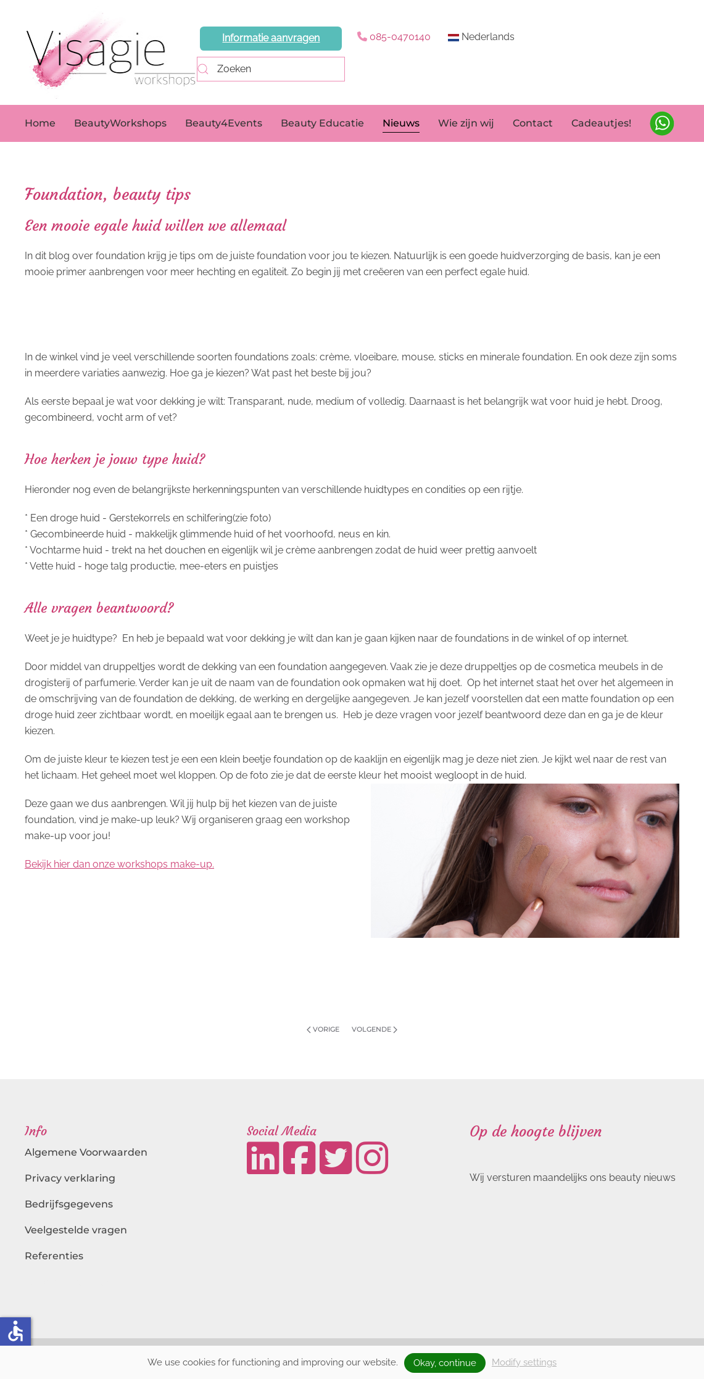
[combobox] (271, 69)
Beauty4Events (223, 123)
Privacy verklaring (70, 1178)
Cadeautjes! (601, 123)
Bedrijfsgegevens (69, 1204)
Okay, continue (444, 1363)
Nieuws (401, 123)
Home (40, 123)
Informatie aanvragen (271, 38)
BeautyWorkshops (120, 123)
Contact (533, 123)
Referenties (54, 1256)
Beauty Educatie (322, 123)
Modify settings (524, 1362)
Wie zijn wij (466, 123)
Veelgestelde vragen (76, 1230)
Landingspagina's (69, 1282)
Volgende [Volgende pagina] (374, 1029)
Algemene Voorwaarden (86, 1152)
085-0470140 (400, 37)
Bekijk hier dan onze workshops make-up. (119, 864)
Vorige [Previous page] (323, 1029)
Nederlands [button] (481, 37)
